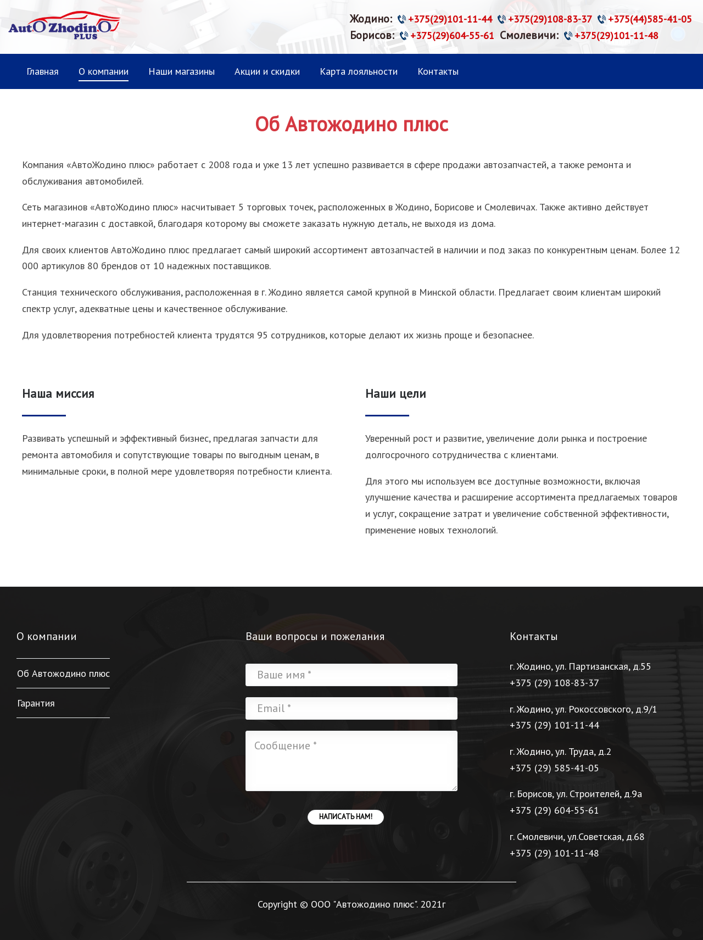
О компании (104, 71)
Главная (42, 71)
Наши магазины (181, 71)
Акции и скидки (267, 71)
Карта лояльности (359, 71)
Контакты (438, 71)
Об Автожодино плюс (63, 673)
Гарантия (36, 703)
